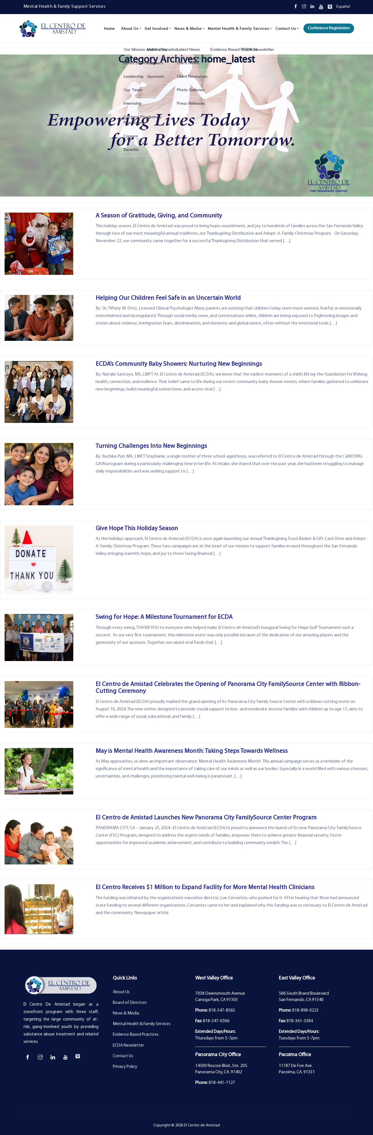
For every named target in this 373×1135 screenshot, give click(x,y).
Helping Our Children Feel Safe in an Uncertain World (168, 298)
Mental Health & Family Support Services (64, 6)
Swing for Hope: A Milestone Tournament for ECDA (164, 617)
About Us (129, 28)
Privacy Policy (125, 1066)
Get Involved (156, 28)
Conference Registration (329, 28)
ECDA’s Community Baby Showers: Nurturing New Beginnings (179, 364)
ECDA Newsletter (128, 1045)
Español (343, 7)
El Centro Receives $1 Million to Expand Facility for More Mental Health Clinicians (205, 887)
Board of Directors (130, 1002)
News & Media (188, 28)
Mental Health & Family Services (238, 28)
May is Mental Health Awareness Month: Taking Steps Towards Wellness (192, 751)
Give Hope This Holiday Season (137, 528)
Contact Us (285, 28)
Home (109, 28)
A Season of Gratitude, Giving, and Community (159, 216)
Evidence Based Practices (136, 1034)
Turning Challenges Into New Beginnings (151, 446)
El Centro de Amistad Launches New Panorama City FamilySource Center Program (206, 818)
